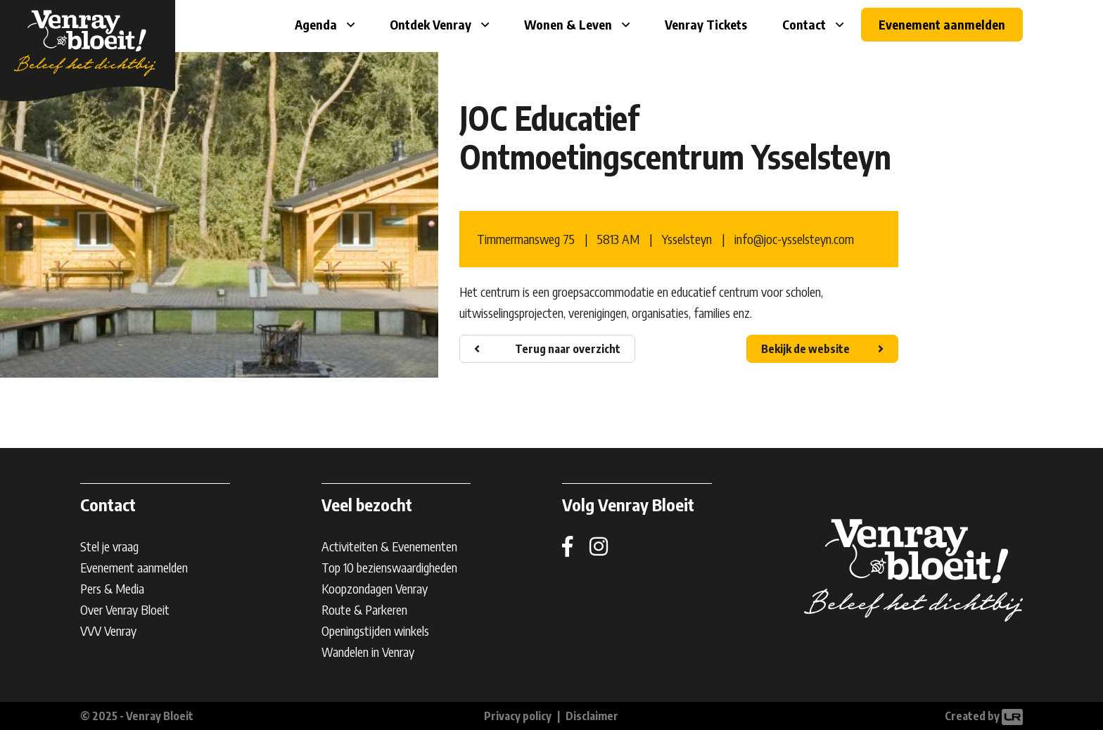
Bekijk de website (805, 349)
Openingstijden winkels (375, 630)
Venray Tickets (706, 24)
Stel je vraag (109, 546)
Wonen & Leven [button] (569, 24)
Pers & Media (112, 588)
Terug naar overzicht (567, 349)
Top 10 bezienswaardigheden (389, 567)
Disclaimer (592, 716)
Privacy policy (518, 716)
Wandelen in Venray (367, 651)
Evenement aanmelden (942, 24)
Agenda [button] (317, 24)
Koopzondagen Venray (374, 588)
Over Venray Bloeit (125, 609)
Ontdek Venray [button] (432, 24)
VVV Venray (108, 630)
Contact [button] (805, 24)
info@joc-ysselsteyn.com (794, 239)
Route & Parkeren (364, 609)
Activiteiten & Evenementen (389, 546)
